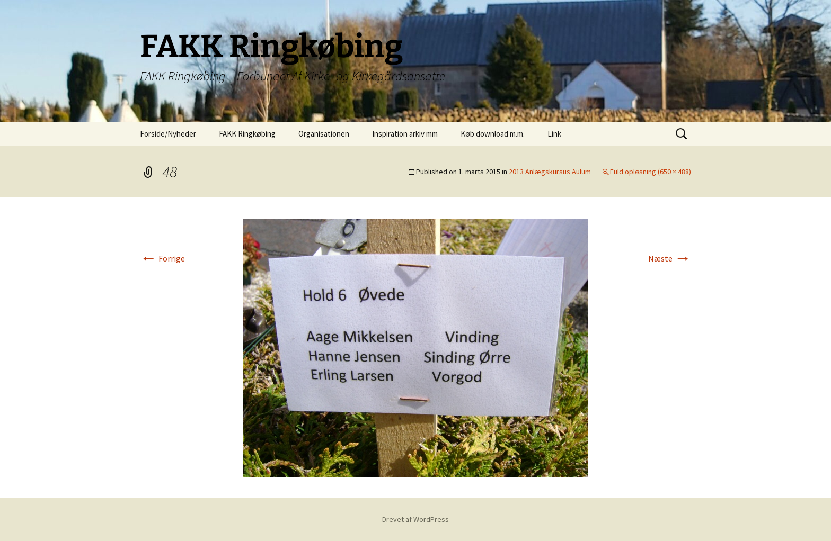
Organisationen (323, 134)
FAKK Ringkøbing (247, 134)
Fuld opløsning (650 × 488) (650, 171)
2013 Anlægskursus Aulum (550, 171)
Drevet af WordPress (415, 519)
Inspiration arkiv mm (405, 134)
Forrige (162, 258)
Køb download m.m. (493, 134)
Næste (669, 258)
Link (554, 134)
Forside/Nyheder (168, 134)
